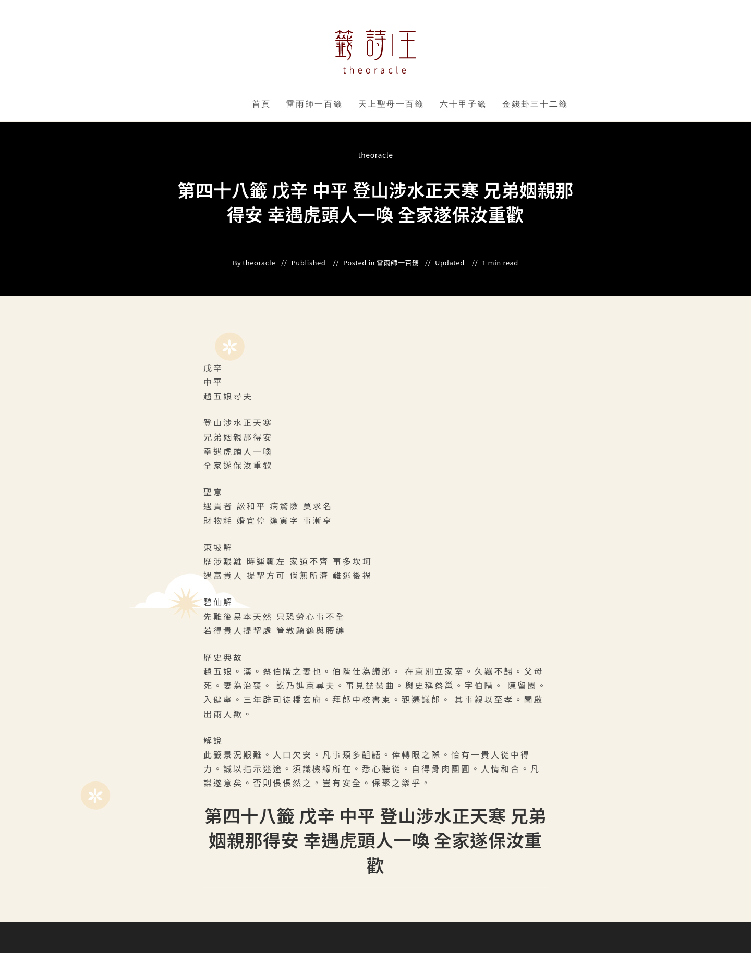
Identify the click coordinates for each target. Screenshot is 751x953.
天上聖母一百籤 (391, 104)
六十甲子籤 (463, 104)
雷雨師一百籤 (314, 104)
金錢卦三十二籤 (535, 104)
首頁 (261, 104)
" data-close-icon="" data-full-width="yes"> (344, 104)
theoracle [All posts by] (375, 155)
